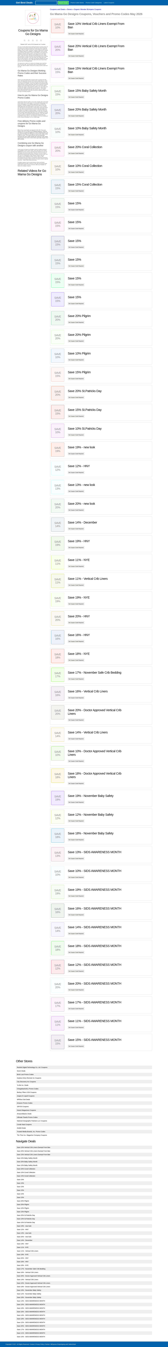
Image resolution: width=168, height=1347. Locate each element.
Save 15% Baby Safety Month (27, 1158)
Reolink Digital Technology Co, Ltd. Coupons (32, 1067)
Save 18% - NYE (22, 1265)
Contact (32, 1344)
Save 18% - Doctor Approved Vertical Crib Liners (33, 1287)
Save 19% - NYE (22, 1254)
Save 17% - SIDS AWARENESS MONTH (31, 1329)
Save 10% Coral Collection (26, 1172)
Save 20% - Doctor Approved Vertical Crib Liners (33, 1276)
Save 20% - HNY (23, 1258)
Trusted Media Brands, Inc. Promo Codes (31, 1131)
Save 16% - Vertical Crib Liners (27, 1272)
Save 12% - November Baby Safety (29, 1294)
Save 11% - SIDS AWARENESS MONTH (31, 1333)
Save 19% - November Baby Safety (29, 1290)
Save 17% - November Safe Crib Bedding (31, 1269)
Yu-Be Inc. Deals (22, 1085)
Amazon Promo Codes (24, 1103)
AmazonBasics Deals (24, 1114)
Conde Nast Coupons (24, 1124)
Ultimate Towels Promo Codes (27, 1117)
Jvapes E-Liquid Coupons (25, 1096)
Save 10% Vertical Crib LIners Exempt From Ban (33, 1147)
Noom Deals (21, 1071)
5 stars (41, 40)
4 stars (37, 40)
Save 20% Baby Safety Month (27, 1162)
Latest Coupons (109, 3)
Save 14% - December (24, 1240)
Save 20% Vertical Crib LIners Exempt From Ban (33, 1151)
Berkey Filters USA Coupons (26, 1092)
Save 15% (20, 1179)
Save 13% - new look (24, 1233)
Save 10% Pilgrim (23, 1208)
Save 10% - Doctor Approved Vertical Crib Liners (33, 1283)
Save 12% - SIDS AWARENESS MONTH (31, 1322)
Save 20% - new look (24, 1237)
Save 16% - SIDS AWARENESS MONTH (31, 1312)
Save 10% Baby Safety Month (27, 1165)
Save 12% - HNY (23, 1229)
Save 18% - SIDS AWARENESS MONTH (31, 1319)
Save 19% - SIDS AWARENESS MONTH (31, 1308)
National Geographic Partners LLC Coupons (32, 1121)
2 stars (29, 40)
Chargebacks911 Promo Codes (27, 1089)
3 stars (33, 40)
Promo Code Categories (94, 3)
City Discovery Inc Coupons (26, 1082)
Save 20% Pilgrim (23, 1201)
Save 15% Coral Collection (26, 1176)
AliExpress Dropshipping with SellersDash (63, 1344)
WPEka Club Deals (23, 1099)
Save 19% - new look (24, 1226)
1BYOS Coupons (23, 1106)
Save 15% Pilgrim (23, 1212)
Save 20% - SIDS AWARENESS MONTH (31, 1326)
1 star (25, 40)
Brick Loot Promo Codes (25, 1074)
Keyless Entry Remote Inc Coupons (29, 1078)
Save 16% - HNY (23, 1261)
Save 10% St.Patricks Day (26, 1222)
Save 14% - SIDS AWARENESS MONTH (31, 1315)
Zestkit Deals (21, 1128)
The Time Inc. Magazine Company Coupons (32, 1135)
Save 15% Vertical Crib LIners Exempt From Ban (33, 1154)
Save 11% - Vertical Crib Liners (27, 1251)
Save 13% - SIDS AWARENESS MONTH (31, 1301)
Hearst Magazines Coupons (26, 1110)
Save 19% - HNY (23, 1244)
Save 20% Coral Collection (26, 1169)
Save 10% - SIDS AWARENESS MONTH (31, 1304)
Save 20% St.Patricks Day (26, 1215)
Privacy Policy (39, 1344)
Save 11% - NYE (22, 1247)
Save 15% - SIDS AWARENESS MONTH (31, 1337)
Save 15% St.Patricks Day (26, 1219)
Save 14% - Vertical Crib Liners (27, 1279)
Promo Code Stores (77, 3)
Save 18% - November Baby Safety (29, 1297)
